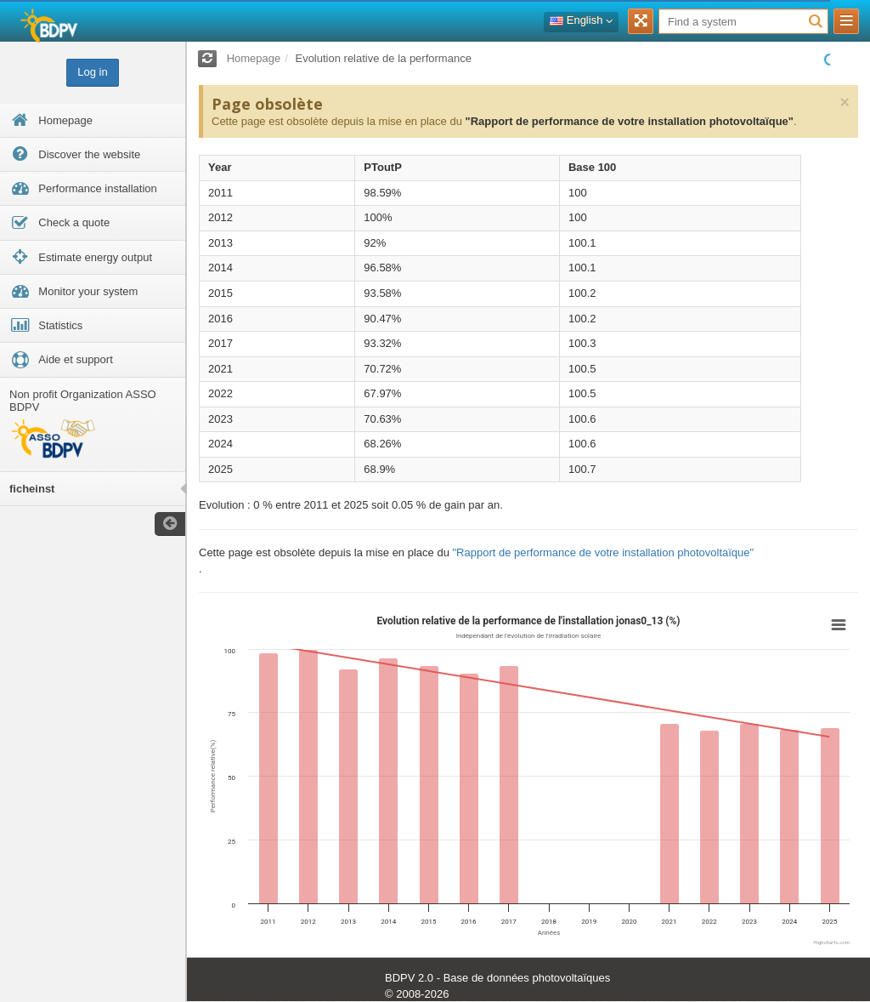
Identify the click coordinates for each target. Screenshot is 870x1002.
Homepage (254, 58)
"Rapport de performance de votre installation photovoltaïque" (629, 121)
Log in (92, 71)
